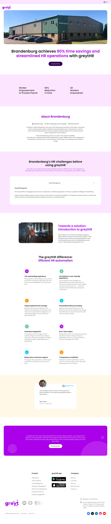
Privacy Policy (24, 513)
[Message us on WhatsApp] (92, 499)
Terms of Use (31, 513)
